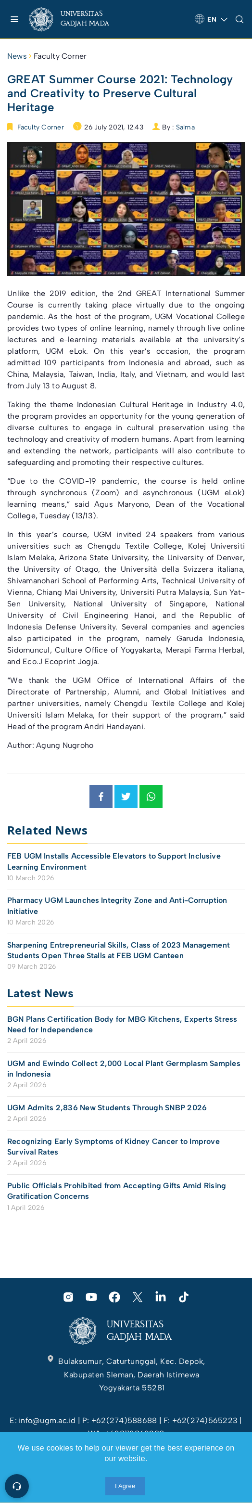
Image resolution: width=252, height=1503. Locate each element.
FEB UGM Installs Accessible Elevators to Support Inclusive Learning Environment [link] (114, 861)
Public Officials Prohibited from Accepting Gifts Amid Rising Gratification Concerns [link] (116, 1191)
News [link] (17, 56)
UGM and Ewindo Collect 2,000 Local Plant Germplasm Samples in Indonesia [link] (123, 1069)
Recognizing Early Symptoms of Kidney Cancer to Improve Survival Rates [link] (113, 1146)
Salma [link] (185, 127)
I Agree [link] (125, 1486)
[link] (77, 19)
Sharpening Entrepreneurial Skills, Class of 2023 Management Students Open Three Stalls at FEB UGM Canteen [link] (118, 950)
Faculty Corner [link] (60, 56)
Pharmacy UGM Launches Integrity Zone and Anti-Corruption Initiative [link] (117, 905)
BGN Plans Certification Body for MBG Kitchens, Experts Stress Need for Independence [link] (122, 1024)
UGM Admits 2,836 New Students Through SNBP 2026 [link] (107, 1107)
